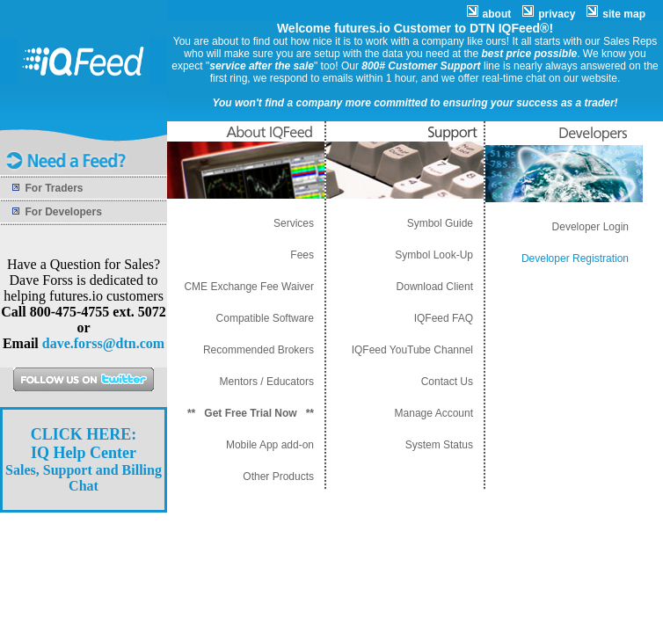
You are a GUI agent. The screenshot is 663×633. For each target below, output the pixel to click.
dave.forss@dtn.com (103, 343)
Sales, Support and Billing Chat (83, 460)
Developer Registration (575, 258)
